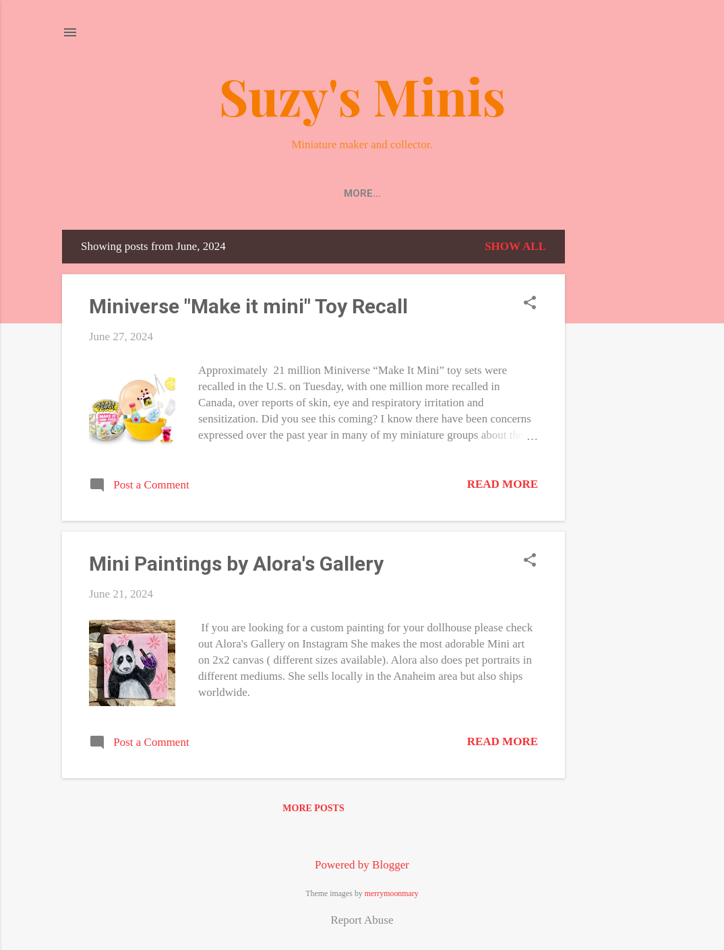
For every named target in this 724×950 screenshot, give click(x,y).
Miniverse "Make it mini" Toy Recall (248, 309)
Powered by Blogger (362, 864)
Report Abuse (361, 920)
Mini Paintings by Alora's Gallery (236, 566)
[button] (530, 307)
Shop (157, 193)
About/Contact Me (316, 193)
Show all (515, 249)
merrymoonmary (392, 893)
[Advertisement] (619, 434)
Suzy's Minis (362, 95)
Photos (216, 193)
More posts (313, 811)
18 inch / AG (603, 193)
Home (104, 193)
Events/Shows (506, 193)
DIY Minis (417, 193)
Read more (502, 486)
